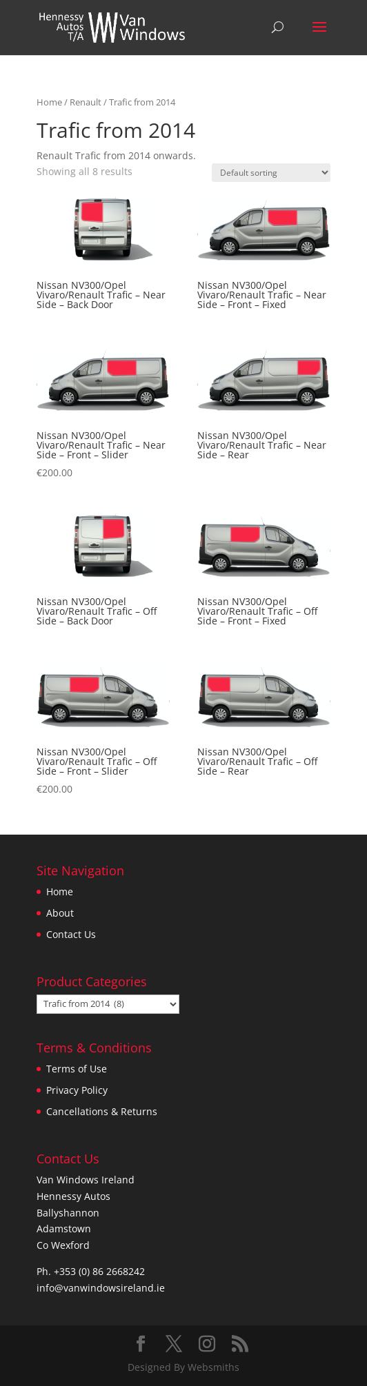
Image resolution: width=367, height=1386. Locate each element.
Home (49, 102)
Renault (85, 102)
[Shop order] (271, 172)
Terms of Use (76, 1068)
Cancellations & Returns (101, 1111)
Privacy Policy (77, 1090)
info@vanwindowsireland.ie (101, 1287)
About (60, 912)
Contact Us (71, 934)
